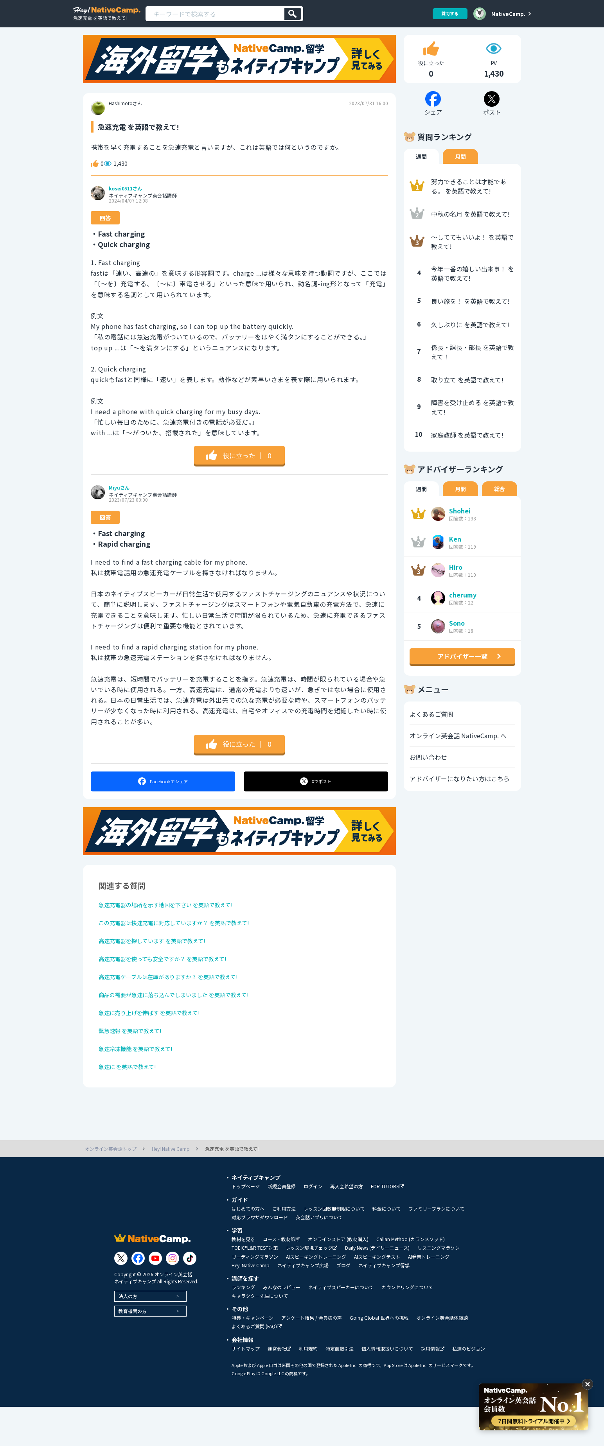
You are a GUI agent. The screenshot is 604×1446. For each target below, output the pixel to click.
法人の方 (128, 1335)
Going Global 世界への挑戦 (379, 1357)
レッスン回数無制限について (334, 1247)
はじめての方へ (248, 1247)
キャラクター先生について (260, 1335)
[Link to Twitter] (121, 1297)
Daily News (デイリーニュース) (377, 1287)
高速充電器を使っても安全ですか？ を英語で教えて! (172, 980)
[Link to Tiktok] (189, 1297)
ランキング (243, 1326)
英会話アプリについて (319, 1256)
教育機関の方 (133, 1350)
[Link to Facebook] (138, 1297)
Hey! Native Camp (251, 1304)
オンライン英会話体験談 (442, 1357)
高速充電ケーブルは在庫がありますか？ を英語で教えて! (178, 1001)
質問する (447, 13)
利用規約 (308, 1387)
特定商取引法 (339, 1387)
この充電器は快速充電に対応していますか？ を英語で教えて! (185, 939)
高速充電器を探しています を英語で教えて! (160, 959)
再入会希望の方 (346, 1225)
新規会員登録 (282, 1225)
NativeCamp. (508, 14)
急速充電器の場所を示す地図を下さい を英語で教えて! (175, 918)
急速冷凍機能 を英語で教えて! (141, 1084)
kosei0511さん (125, 200)
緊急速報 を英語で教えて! (135, 1063)
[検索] (292, 14)
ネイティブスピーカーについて (341, 1326)
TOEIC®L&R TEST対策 (255, 1287)
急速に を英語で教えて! (132, 1104)
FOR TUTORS (387, 1225)
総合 (499, 501)
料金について (386, 1247)
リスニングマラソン (438, 1287)
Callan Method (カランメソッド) (410, 1278)
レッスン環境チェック (311, 1287)
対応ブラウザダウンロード (260, 1256)
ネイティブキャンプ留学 (384, 1304)
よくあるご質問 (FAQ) (257, 1365)
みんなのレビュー (281, 1326)
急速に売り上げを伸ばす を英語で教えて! (157, 1042)
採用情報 (432, 1387)
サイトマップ (246, 1387)
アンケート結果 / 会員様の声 (311, 1357)
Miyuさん (119, 499)
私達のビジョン (468, 1387)
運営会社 (279, 1387)
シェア (162, 793)
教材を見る (243, 1278)
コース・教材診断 (281, 1278)
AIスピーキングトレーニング (316, 1296)
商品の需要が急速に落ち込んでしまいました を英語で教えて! (185, 1021)
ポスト (316, 793)
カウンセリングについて (407, 1326)
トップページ (246, 1225)
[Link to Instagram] (172, 1297)
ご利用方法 (284, 1247)
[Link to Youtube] (155, 1297)
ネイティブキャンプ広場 (303, 1304)
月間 (460, 168)
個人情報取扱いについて (387, 1387)
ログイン (313, 1225)
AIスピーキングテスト (377, 1296)
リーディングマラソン (255, 1296)
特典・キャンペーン (252, 1357)
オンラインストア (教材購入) (338, 1278)
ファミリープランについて (436, 1247)
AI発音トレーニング (428, 1296)
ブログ (343, 1304)
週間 (421, 168)
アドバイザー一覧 (462, 668)
